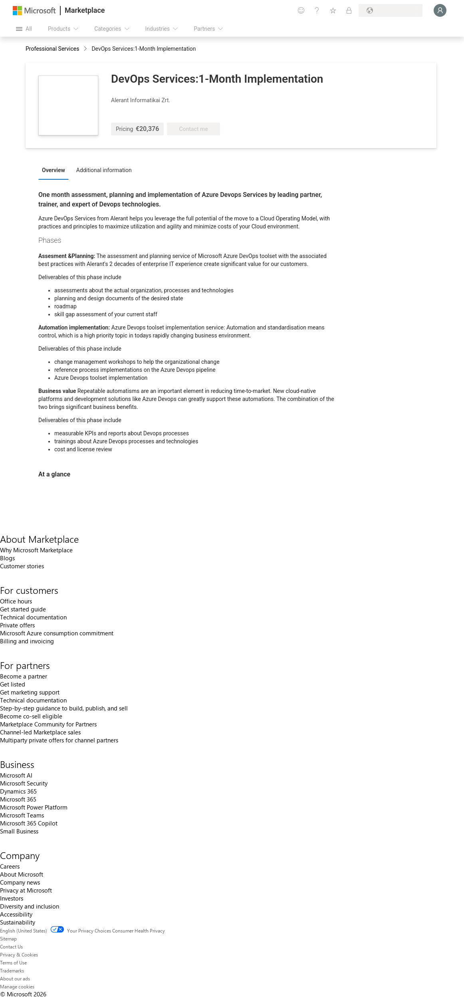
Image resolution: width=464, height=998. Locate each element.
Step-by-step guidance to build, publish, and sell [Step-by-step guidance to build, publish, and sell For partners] (64, 708)
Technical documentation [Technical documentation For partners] (33, 700)
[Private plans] (349, 10)
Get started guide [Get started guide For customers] (23, 609)
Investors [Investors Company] (11, 898)
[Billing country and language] (390, 10)
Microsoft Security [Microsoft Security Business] (24, 783)
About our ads (15, 978)
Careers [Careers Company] (10, 866)
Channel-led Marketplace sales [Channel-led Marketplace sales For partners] (40, 732)
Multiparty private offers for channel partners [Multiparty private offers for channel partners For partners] (59, 740)
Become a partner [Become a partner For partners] (23, 676)
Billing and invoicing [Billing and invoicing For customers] (27, 641)
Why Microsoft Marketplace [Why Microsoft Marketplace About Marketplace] (36, 550)
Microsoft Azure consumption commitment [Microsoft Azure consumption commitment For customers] (56, 633)
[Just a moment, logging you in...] (440, 10)
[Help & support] (317, 10)
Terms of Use (13, 962)
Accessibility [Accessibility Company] (16, 914)
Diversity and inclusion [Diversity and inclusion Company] (29, 906)
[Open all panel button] (24, 29)
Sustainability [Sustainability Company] (17, 922)
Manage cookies (17, 986)
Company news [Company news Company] (20, 882)
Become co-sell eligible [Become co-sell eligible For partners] (31, 716)
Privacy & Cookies (19, 954)
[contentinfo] (86, 49)
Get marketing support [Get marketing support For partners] (29, 692)
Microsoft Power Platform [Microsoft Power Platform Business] (33, 807)
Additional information (104, 170)
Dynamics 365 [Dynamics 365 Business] (18, 791)
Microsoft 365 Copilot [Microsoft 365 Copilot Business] (29, 823)
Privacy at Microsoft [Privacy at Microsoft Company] (26, 890)
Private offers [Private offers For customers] (17, 625)
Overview (53, 170)
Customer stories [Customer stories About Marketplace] (22, 566)
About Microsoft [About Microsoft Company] (21, 874)
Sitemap (8, 938)
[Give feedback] (301, 10)
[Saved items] (333, 10)
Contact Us (11, 946)
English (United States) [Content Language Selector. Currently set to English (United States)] (23, 930)
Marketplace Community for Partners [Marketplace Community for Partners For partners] (48, 724)
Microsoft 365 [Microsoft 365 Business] (18, 799)
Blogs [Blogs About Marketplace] (7, 558)
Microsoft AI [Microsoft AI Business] (16, 775)
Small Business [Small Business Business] (19, 831)
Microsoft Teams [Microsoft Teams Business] (22, 815)
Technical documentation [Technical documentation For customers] (33, 617)
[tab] (55, 170)
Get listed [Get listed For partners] (12, 684)
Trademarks (12, 970)
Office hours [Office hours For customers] (16, 601)
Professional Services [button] (52, 49)
